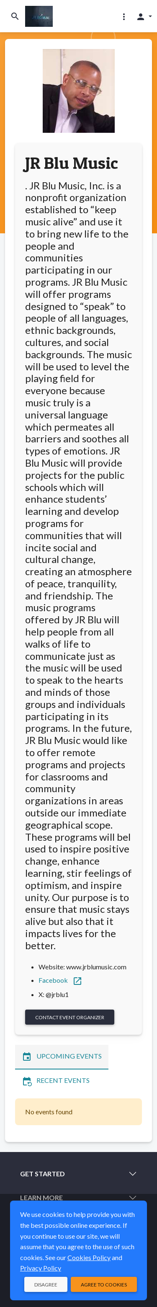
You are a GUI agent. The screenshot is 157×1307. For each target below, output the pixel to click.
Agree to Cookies (104, 1284)
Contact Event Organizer (69, 1017)
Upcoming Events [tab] (62, 1057)
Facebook (60, 980)
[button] (124, 16)
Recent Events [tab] (56, 1081)
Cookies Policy (89, 1257)
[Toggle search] (15, 16)
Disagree (45, 1284)
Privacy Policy (40, 1268)
